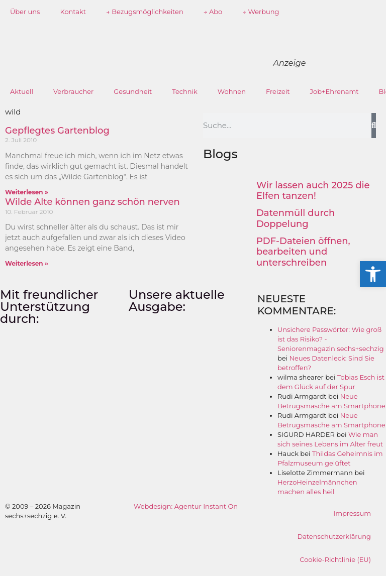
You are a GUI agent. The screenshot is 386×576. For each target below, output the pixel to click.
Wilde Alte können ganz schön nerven (92, 201)
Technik (185, 91)
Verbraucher (73, 91)
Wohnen (232, 91)
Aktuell (21, 91)
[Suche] (373, 125)
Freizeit (278, 91)
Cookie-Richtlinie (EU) (335, 559)
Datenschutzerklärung (334, 536)
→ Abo (213, 12)
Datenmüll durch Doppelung (295, 218)
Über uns (25, 12)
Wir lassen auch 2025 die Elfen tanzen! (313, 191)
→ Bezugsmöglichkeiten (144, 12)
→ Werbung (260, 12)
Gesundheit (133, 91)
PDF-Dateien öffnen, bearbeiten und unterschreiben (303, 252)
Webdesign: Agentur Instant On (186, 506)
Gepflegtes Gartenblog (57, 130)
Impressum (352, 513)
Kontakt (73, 12)
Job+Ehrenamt (334, 91)
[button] (373, 274)
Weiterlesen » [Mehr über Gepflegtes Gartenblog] (26, 192)
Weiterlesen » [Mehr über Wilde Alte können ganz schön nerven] (26, 263)
